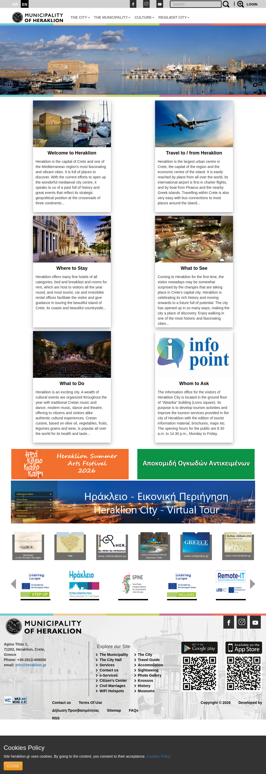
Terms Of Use (90, 702)
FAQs (133, 710)
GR (15, 4)
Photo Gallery (150, 675)
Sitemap (114, 710)
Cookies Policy (158, 756)
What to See (194, 268)
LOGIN (252, 4)
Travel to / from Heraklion (194, 153)
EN (25, 4)
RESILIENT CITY (173, 17)
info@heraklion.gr (30, 665)
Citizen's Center (113, 680)
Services (107, 665)
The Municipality (113, 654)
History (144, 686)
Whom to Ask (194, 383)
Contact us (108, 670)
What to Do (72, 383)
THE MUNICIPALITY (112, 17)
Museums (146, 691)
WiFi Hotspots (111, 691)
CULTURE (144, 17)
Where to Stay (72, 268)
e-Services (108, 675)
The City (145, 654)
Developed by (250, 702)
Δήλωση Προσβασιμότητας (75, 710)
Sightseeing (148, 670)
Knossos (145, 680)
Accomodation (150, 665)
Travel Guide (149, 660)
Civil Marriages (112, 686)
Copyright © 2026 (216, 702)
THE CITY (80, 17)
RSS (56, 717)
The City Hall (110, 660)
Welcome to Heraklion (72, 153)
